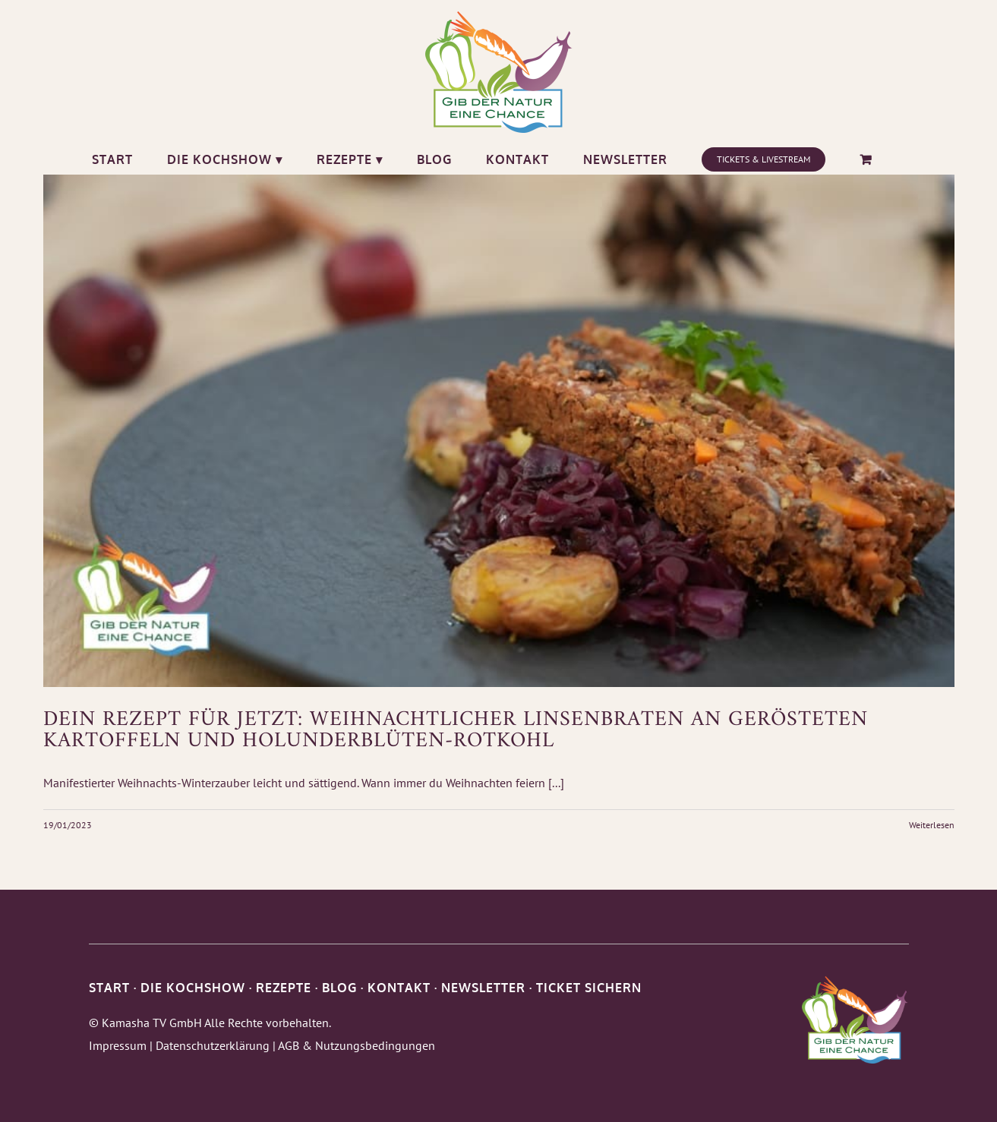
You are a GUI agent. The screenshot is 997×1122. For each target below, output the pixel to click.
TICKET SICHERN (589, 987)
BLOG (339, 987)
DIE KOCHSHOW (192, 987)
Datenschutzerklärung (213, 1045)
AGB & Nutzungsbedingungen (356, 1045)
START (109, 987)
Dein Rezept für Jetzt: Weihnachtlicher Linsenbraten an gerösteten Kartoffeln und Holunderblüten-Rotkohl (455, 730)
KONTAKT (399, 987)
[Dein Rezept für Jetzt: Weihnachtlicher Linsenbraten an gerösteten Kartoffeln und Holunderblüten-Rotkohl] (498, 431)
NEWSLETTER (483, 987)
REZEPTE (283, 987)
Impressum (118, 1045)
